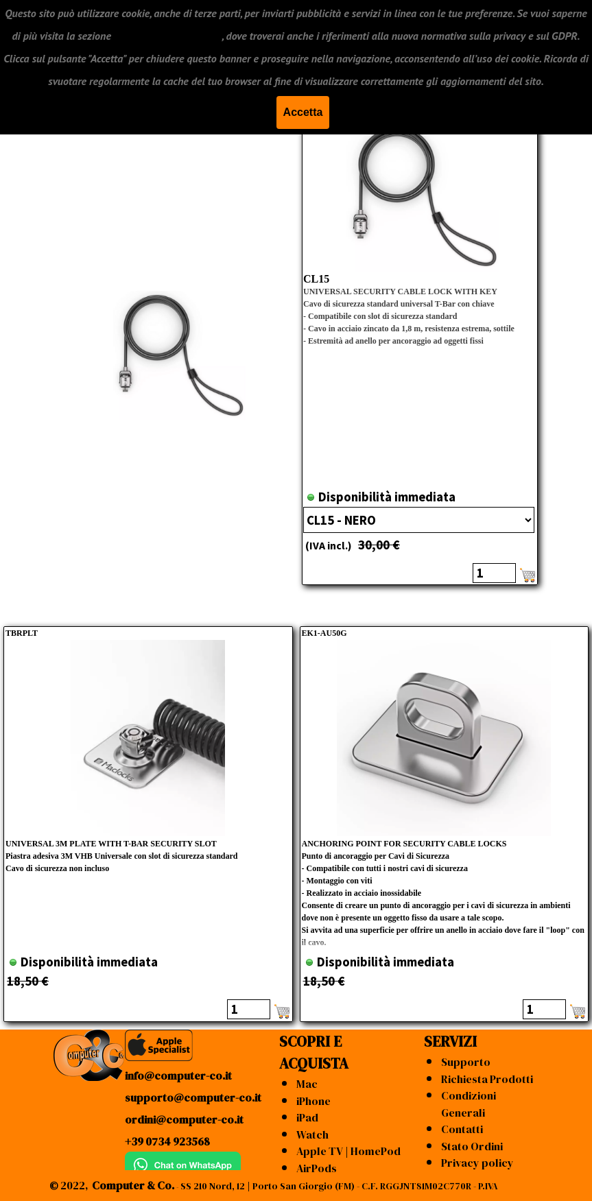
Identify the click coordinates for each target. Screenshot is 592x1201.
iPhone (313, 1100)
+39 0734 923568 (167, 1141)
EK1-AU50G (324, 633)
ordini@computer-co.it (184, 1119)
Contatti (462, 1129)
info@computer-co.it (178, 1075)
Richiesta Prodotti (487, 1078)
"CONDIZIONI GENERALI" (167, 35)
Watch (312, 1134)
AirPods (316, 1168)
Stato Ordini (472, 1146)
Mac (307, 1083)
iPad (307, 1117)
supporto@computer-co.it (193, 1097)
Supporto (465, 1061)
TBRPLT (21, 633)
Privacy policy (477, 1162)
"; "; (418, 520)
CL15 (316, 279)
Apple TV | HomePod (348, 1150)
